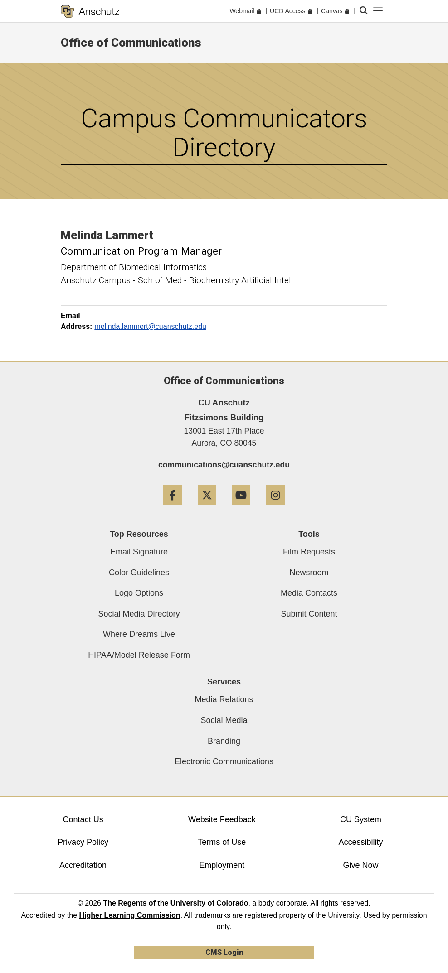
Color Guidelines (139, 572)
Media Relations (224, 699)
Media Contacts (309, 592)
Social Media (223, 720)
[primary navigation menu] (378, 11)
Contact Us (83, 819)
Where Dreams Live (139, 634)
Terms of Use (222, 842)
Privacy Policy (83, 842)
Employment (221, 865)
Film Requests (309, 551)
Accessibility (361, 842)
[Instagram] (275, 508)
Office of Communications (131, 42)
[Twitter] (207, 508)
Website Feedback (222, 819)
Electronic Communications (224, 761)
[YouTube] (241, 508)
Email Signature (139, 551)
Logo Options (139, 592)
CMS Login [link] (224, 952)
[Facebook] (172, 508)
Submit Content (309, 613)
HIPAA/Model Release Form (139, 655)
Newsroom (308, 572)
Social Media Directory (139, 613)
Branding (224, 741)
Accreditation (83, 865)
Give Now (361, 865)
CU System (360, 819)
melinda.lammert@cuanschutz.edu (150, 326)
